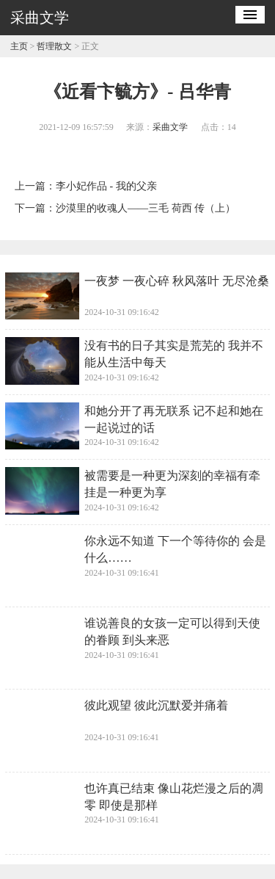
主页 (19, 46)
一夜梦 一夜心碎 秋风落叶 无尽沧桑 (176, 281)
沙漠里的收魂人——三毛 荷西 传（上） (145, 208)
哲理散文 (54, 46)
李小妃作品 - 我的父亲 (106, 186)
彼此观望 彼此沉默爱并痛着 (156, 705)
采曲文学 (170, 127)
